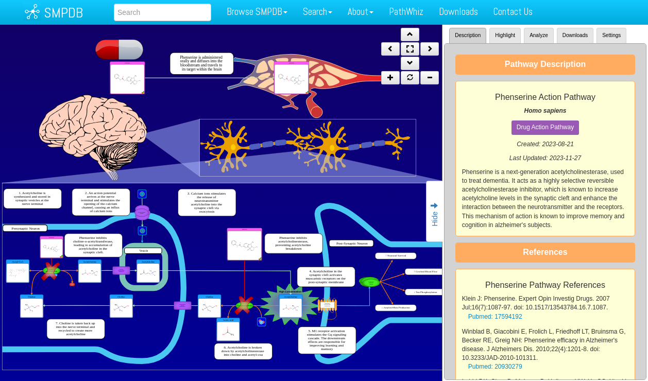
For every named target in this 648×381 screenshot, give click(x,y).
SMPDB (63, 13)
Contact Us (513, 11)
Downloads (458, 11)
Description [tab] (468, 35)
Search (317, 11)
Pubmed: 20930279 (495, 366)
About (360, 11)
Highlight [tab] (505, 35)
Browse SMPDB (257, 11)
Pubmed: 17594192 (495, 316)
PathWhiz (406, 11)
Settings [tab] (611, 35)
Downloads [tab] (575, 35)
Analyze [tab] (539, 35)
